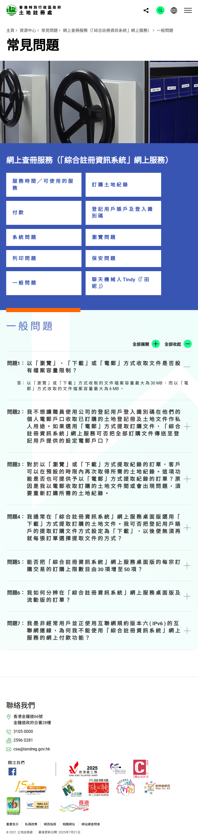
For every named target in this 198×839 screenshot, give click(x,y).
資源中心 (28, 30)
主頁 (10, 30)
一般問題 (165, 30)
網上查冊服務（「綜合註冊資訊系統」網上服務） (107, 30)
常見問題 (49, 30)
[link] (34, 9)
